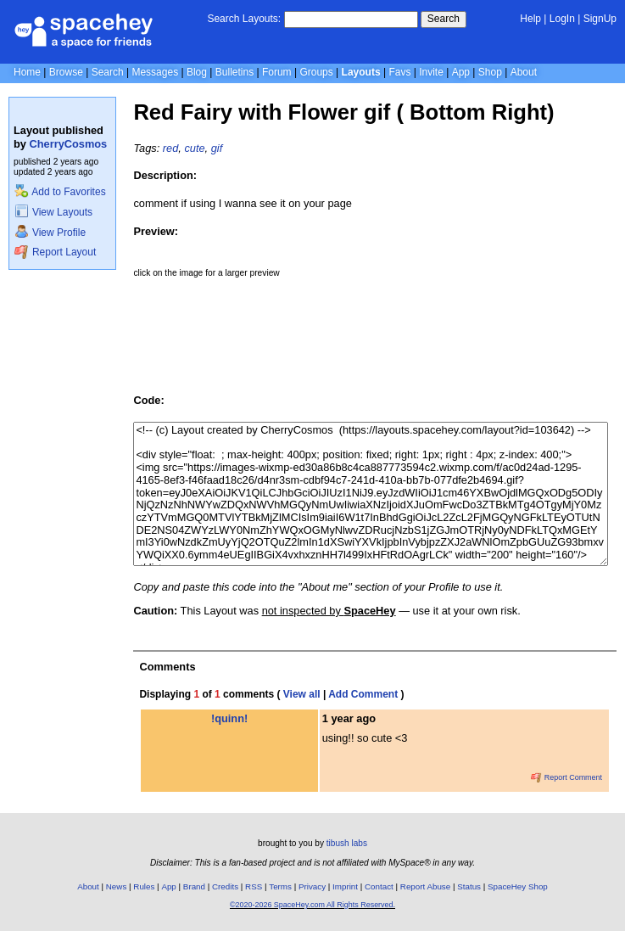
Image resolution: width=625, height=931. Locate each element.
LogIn (562, 19)
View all (302, 694)
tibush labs (346, 843)
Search (443, 19)
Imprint (345, 886)
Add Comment (363, 694)
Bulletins (234, 72)
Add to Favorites (59, 192)
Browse (66, 72)
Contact (379, 886)
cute (194, 148)
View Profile (50, 232)
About (524, 72)
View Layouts (53, 212)
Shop (490, 72)
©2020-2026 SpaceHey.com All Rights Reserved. (312, 904)
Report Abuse (425, 886)
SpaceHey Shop (518, 886)
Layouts (361, 72)
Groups (315, 72)
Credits (225, 886)
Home (27, 72)
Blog (197, 72)
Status (469, 886)
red (171, 148)
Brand (194, 886)
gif (217, 148)
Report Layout (55, 252)
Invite (431, 72)
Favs (399, 72)
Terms (280, 886)
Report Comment (566, 777)
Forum (277, 72)
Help (530, 19)
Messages (154, 72)
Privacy (312, 886)
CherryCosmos (69, 143)
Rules (143, 886)
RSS (253, 886)
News (116, 886)
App (461, 72)
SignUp (600, 19)
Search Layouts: (244, 19)
